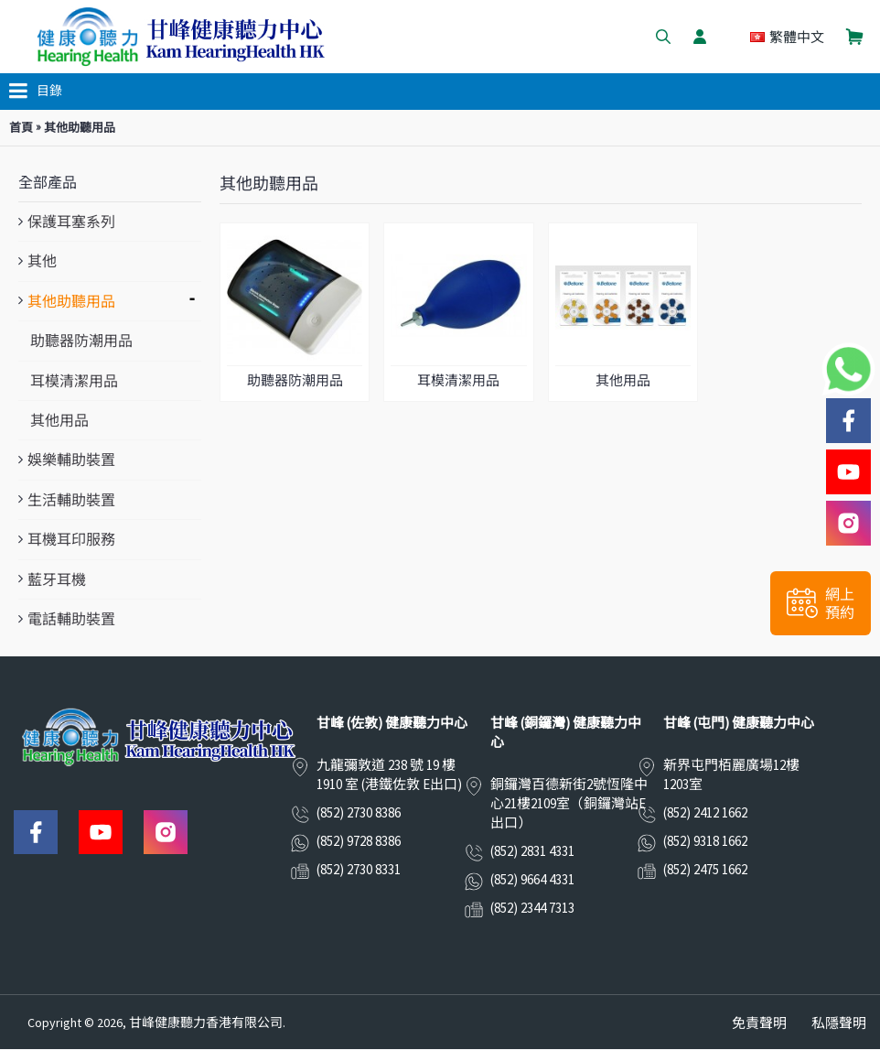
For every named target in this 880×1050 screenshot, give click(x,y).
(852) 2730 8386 (359, 812)
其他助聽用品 (79, 127)
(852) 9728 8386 (359, 840)
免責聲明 (759, 1023)
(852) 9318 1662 (705, 840)
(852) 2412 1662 (705, 812)
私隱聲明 (838, 1023)
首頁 (21, 127)
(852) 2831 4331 (532, 851)
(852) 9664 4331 (532, 879)
